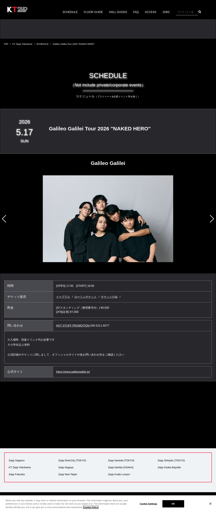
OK (173, 507)
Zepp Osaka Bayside (169, 467)
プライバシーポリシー (85, 498)
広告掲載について (111, 498)
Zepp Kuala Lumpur (119, 474)
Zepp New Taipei (67, 474)
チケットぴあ (109, 296)
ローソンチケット (85, 296)
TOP (6, 44)
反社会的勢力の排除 (158, 498)
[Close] (210, 507)
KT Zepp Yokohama (22, 44)
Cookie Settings (148, 507)
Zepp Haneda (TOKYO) (121, 460)
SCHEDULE (70, 12)
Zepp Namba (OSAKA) (120, 467)
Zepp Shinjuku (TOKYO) (171, 460)
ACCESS (150, 12)
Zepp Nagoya (65, 467)
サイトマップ (179, 498)
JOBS (166, 12)
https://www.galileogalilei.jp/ (73, 371)
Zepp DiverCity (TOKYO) (72, 460)
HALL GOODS (118, 12)
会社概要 (65, 498)
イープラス (63, 296)
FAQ (136, 12)
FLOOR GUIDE (93, 12)
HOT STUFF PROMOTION (73, 325)
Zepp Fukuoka (17, 474)
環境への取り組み (134, 498)
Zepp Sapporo (17, 460)
